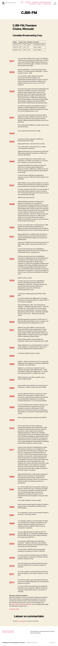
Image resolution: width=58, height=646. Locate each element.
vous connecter (21, 621)
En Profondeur (32, 4)
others (31, 604)
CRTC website (15, 604)
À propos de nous (47, 4)
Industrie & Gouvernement (45, 2)
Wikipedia (23, 604)
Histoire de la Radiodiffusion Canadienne (16, 642)
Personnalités (35, 2)
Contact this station (14, 609)
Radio (22, 2)
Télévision (27, 2)
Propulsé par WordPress (32, 642)
